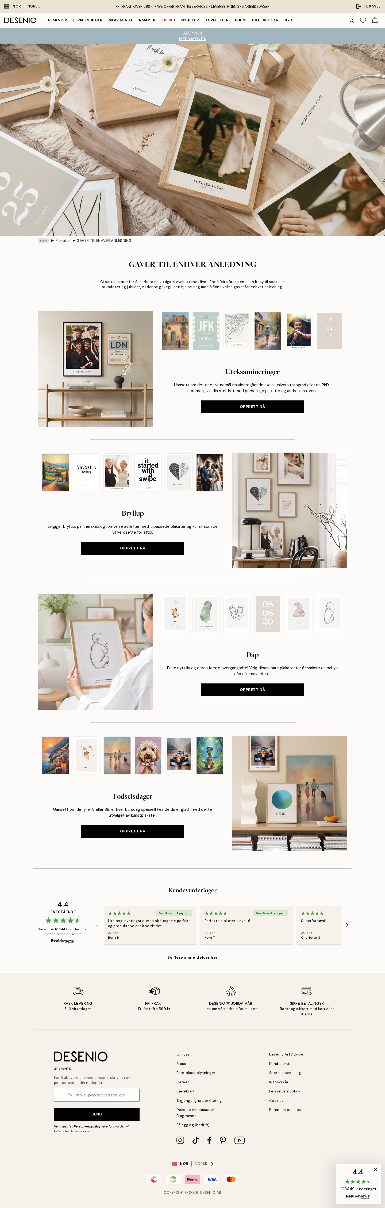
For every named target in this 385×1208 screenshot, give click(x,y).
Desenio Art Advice (286, 1054)
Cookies (276, 1100)
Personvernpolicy (87, 1126)
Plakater (57, 20)
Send (96, 1114)
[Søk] (351, 20)
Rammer (147, 20)
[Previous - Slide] (97, 925)
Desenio (208, 1192)
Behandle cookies (285, 1109)
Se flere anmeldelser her (192, 957)
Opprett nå (252, 406)
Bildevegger (265, 20)
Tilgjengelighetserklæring (199, 1100)
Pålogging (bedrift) (193, 1125)
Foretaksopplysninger (195, 1073)
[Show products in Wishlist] (363, 20)
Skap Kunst (121, 20)
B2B (288, 20)
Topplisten (217, 20)
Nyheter (190, 20)
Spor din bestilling (285, 1073)
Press (181, 1063)
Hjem (240, 20)
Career (182, 1082)
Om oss (183, 1054)
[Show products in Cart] (375, 20)
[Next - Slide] (347, 925)
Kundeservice (281, 1063)
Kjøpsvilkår (279, 1082)
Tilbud (168, 20)
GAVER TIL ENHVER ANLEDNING (104, 240)
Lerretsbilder (87, 20)
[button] (358, 1184)
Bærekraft (185, 1091)
